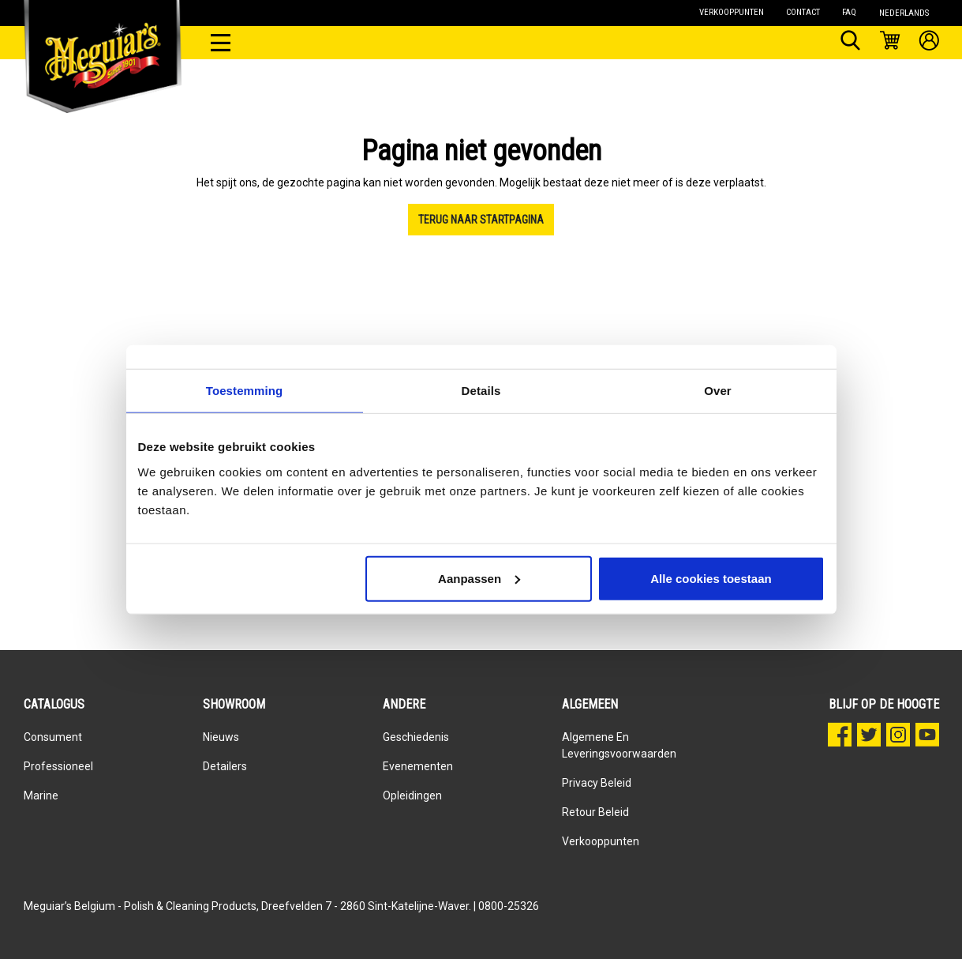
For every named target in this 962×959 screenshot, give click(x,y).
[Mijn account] (929, 43)
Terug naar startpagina (481, 219)
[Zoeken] (850, 43)
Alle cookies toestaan (710, 578)
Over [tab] (718, 390)
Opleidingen (412, 795)
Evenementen (418, 766)
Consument (53, 737)
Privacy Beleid (596, 783)
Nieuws (221, 737)
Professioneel (58, 766)
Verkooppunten (600, 841)
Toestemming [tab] (244, 390)
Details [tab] (481, 390)
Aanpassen (479, 578)
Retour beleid (595, 812)
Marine (41, 795)
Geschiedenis (416, 737)
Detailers (225, 766)
